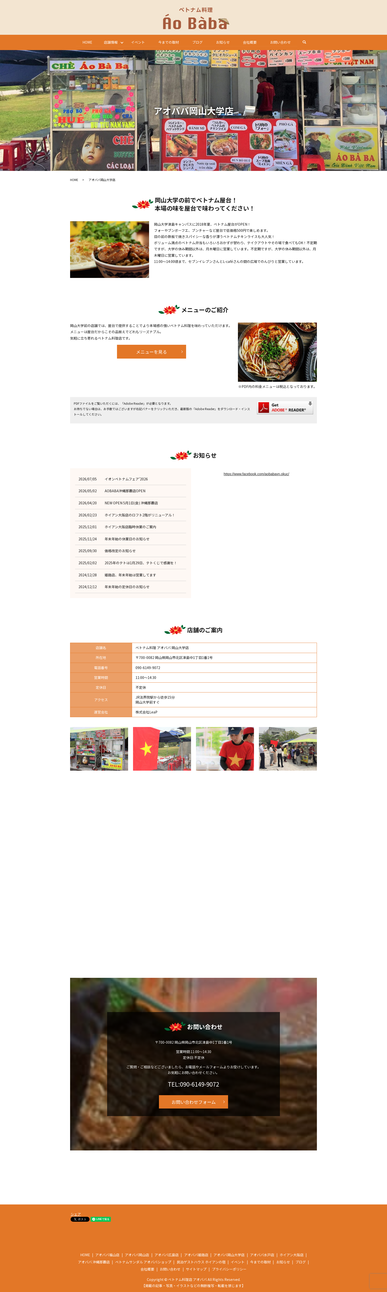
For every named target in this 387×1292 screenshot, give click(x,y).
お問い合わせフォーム (194, 1101)
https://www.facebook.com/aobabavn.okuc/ (256, 474)
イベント (137, 41)
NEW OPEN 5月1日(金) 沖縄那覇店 (131, 502)
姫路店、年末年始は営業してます (130, 574)
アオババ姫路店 (196, 1254)
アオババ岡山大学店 (229, 1254)
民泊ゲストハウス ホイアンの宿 (201, 1261)
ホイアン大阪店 (292, 1254)
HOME (86, 41)
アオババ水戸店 (262, 1254)
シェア (76, 1214)
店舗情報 (109, 41)
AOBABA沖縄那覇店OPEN (125, 490)
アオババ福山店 (107, 1254)
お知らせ (224, 41)
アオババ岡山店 (137, 1254)
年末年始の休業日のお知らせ (127, 538)
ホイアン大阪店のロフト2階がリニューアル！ (140, 514)
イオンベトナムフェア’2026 (126, 478)
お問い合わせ (282, 41)
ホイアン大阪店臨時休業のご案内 (130, 526)
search (310, 42)
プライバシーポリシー (229, 1269)
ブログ (198, 41)
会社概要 (251, 41)
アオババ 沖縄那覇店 (94, 1261)
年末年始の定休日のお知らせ (127, 586)
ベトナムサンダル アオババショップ (143, 1261)
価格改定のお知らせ (120, 550)
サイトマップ (196, 1269)
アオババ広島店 (167, 1254)
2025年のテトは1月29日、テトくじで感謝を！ (141, 562)
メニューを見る (151, 351)
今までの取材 (168, 41)
